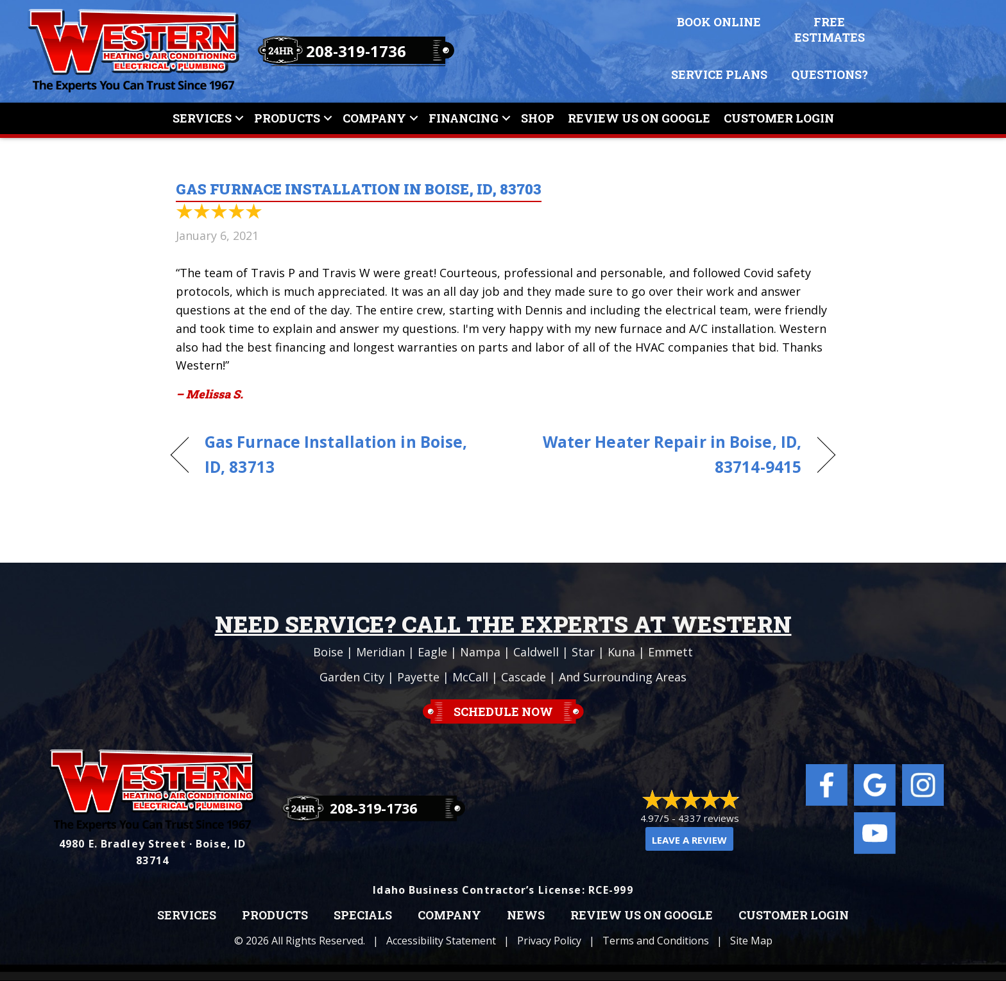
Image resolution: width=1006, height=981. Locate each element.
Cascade (523, 677)
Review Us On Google (639, 118)
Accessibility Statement (441, 941)
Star (583, 652)
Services (202, 118)
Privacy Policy (549, 941)
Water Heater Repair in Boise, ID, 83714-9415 (662, 454)
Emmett (670, 652)
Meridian (380, 652)
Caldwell (536, 652)
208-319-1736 (356, 51)
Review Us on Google (641, 915)
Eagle (432, 652)
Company (374, 118)
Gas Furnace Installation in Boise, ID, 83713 (336, 454)
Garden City (352, 677)
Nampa (480, 652)
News (526, 915)
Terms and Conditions (655, 941)
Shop (537, 118)
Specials (363, 915)
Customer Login (779, 118)
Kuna (621, 652)
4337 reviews (708, 818)
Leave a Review (689, 839)
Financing (464, 118)
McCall (470, 677)
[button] (239, 118)
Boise (328, 652)
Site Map (751, 941)
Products (287, 118)
